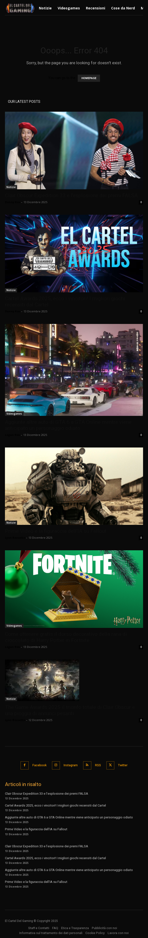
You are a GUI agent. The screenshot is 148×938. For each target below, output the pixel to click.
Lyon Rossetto (15, 537)
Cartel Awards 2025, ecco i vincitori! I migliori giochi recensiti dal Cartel (55, 805)
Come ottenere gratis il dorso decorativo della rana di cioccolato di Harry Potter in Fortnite (66, 637)
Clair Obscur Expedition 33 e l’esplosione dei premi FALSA (71, 195)
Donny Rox (12, 202)
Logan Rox (12, 435)
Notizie (11, 187)
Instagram (71, 765)
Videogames (14, 413)
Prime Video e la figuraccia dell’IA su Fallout (55, 531)
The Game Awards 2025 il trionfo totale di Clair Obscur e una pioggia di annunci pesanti (70, 710)
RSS (98, 765)
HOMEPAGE (88, 78)
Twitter (122, 765)
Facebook (39, 765)
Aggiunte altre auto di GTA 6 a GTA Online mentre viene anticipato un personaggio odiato (68, 425)
